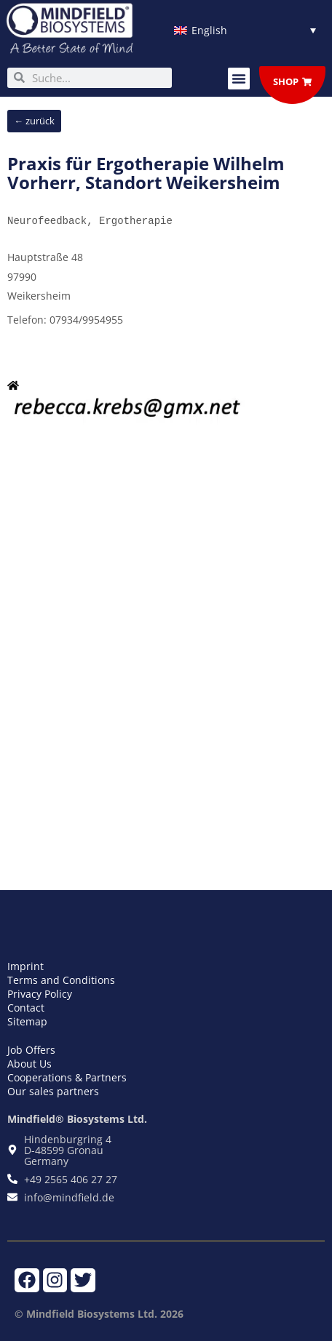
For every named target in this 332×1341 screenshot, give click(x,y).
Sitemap (27, 1021)
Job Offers (31, 1050)
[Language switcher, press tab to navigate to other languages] (245, 30)
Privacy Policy (39, 994)
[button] (239, 78)
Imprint (25, 966)
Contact (25, 1007)
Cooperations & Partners (67, 1077)
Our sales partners (53, 1091)
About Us (29, 1063)
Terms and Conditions (61, 980)
